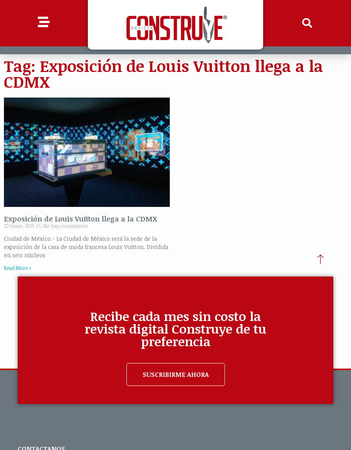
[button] (307, 23)
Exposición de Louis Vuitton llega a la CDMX (80, 218)
